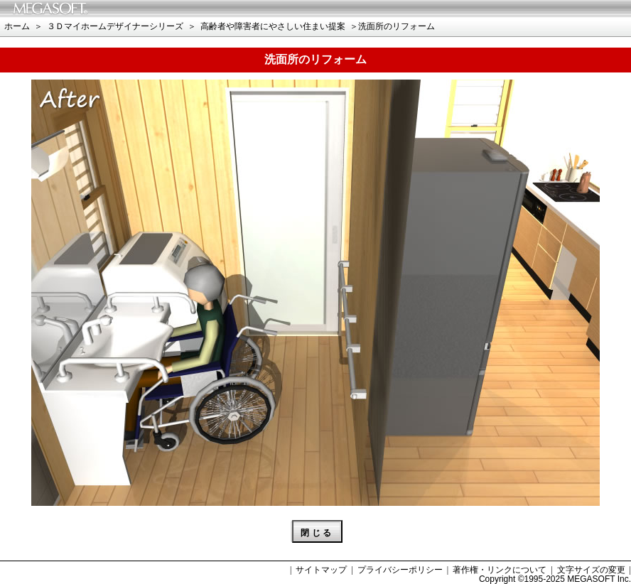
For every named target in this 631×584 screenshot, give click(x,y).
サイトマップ (321, 570)
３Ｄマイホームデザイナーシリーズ (115, 26)
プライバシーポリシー (400, 570)
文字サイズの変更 (591, 570)
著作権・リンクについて (499, 570)
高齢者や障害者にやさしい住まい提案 (272, 26)
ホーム (17, 26)
